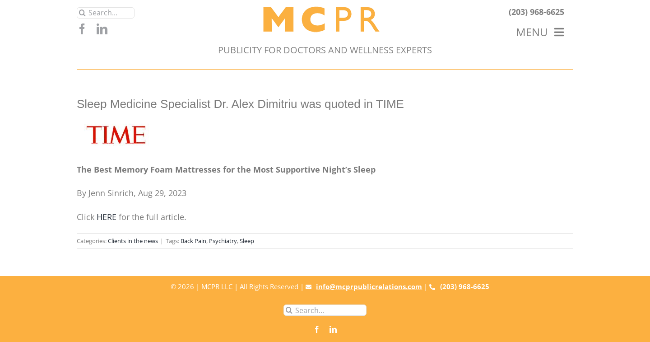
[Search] (82, 13)
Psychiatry (223, 241)
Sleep (247, 241)
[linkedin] (102, 28)
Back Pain (193, 241)
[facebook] (82, 28)
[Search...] (106, 13)
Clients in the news (133, 241)
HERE (106, 216)
